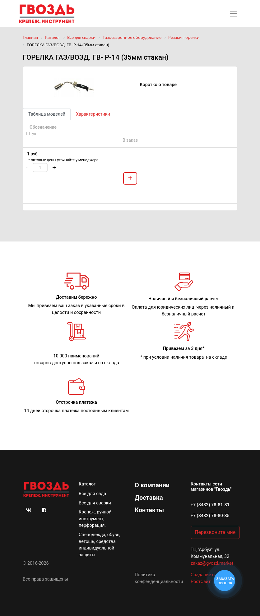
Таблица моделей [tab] (46, 114)
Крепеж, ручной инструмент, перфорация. (95, 518)
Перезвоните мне (215, 532)
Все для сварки (95, 503)
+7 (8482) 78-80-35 (210, 515)
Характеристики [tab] (93, 114)
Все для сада (92, 493)
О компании (152, 485)
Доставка (149, 497)
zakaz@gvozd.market (212, 563)
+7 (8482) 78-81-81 (210, 505)
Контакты (149, 510)
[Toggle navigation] (233, 14)
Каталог (87, 484)
